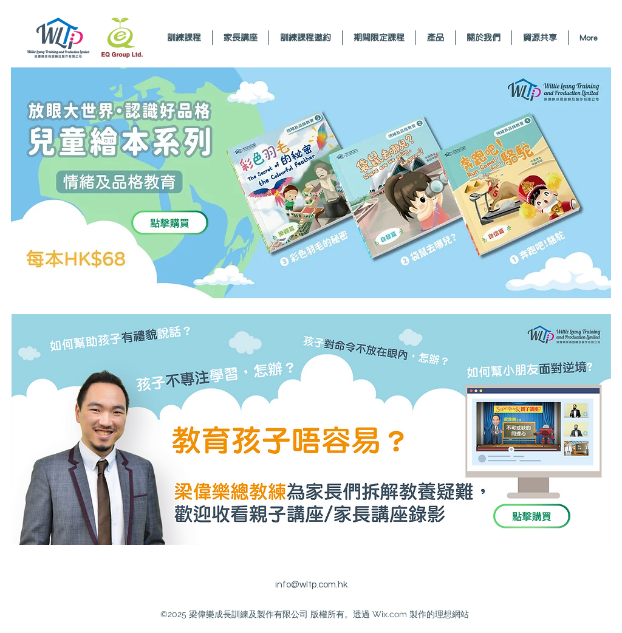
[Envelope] (85, 37)
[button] (240, 37)
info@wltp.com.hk (311, 584)
